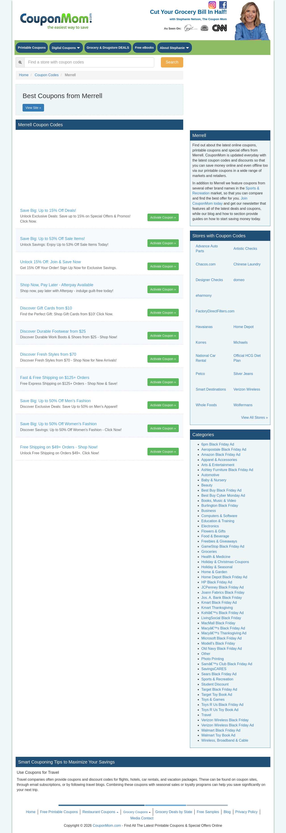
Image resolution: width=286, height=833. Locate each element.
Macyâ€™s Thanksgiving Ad (223, 633)
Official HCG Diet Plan (247, 358)
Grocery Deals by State (173, 812)
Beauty (206, 485)
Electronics (210, 526)
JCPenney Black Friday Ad (222, 587)
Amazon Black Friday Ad (220, 454)
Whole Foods (206, 405)
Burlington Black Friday (219, 505)
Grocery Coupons (135, 812)
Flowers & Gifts (213, 531)
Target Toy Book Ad (216, 694)
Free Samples (208, 812)
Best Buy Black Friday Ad (221, 490)
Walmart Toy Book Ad (218, 735)
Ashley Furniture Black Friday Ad (227, 470)
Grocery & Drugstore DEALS (108, 47)
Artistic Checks (245, 248)
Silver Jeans (243, 374)
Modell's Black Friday (218, 643)
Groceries (209, 551)
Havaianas (204, 327)
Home (31, 812)
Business (208, 511)
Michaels (240, 342)
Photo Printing (212, 659)
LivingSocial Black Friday (221, 618)
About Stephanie (172, 48)
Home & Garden (214, 572)
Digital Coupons (64, 48)
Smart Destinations (211, 389)
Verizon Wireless (246, 389)
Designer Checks (209, 280)
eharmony (204, 295)
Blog (227, 812)
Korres (201, 342)
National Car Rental (206, 358)
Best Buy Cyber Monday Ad (223, 495)
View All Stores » (254, 417)
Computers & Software (219, 516)
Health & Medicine (215, 557)
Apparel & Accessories (219, 460)
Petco (200, 374)
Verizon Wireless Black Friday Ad (227, 725)
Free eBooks (144, 47)
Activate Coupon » (163, 217)
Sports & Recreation (217, 679)
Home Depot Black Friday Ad (224, 577)
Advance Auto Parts (207, 248)
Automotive (210, 475)
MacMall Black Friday (218, 623)
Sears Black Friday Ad (218, 674)
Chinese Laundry (247, 264)
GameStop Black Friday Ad (222, 546)
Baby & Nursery (213, 480)
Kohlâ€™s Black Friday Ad (222, 613)
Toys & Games (213, 699)
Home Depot (243, 327)
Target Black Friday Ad (219, 689)
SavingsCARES (213, 669)
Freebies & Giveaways (219, 541)
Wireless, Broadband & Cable (224, 740)
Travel (206, 715)
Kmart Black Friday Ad (219, 602)
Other (205, 654)
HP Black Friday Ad (216, 582)
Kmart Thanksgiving (217, 608)
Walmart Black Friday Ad (220, 730)
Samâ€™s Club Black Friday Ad (226, 664)
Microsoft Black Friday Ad (221, 638)
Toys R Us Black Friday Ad (222, 705)
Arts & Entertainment (217, 465)
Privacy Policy (246, 812)
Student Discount (215, 684)
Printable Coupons (32, 47)
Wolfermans (242, 405)
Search (172, 62)
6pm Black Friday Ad (217, 444)
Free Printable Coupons (59, 812)
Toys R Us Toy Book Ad (219, 710)
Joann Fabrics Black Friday (222, 592)
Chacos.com (206, 264)
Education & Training (217, 521)
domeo (238, 280)
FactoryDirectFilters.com (215, 311)
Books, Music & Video (218, 501)
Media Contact (141, 818)
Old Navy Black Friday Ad (221, 648)
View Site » (33, 107)
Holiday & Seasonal (217, 567)
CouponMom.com (107, 825)
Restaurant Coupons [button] (100, 812)
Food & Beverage (215, 536)
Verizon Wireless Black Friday (225, 720)
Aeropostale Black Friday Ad (223, 449)
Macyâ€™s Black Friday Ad (223, 628)
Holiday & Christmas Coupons (225, 562)
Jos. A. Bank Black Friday (221, 598)
